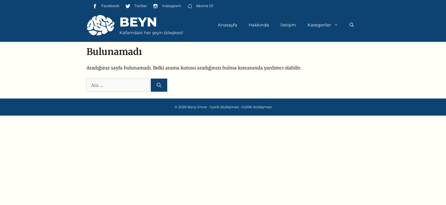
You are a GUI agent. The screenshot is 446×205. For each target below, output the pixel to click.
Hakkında (259, 25)
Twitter (136, 6)
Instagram (167, 6)
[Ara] (159, 85)
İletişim (288, 25)
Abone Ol (200, 6)
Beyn (138, 22)
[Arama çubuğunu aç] (352, 25)
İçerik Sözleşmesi (224, 107)
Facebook (105, 6)
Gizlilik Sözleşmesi (256, 107)
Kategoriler (325, 25)
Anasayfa (227, 25)
